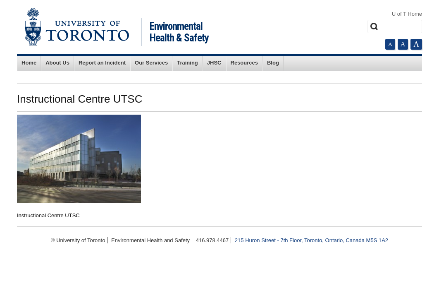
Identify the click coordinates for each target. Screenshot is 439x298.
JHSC (214, 63)
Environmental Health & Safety (179, 32)
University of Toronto (77, 27)
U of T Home (407, 14)
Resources (244, 63)
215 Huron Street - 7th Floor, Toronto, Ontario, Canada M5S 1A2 (311, 240)
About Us (57, 63)
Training (187, 63)
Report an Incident (102, 63)
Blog (273, 63)
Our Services (151, 63)
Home (28, 63)
